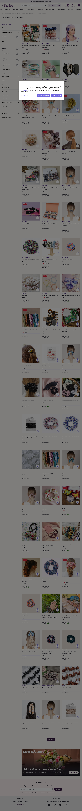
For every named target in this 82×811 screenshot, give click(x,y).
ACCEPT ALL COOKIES (56, 95)
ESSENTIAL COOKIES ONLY (43, 95)
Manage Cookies (25, 95)
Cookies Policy (26, 90)
